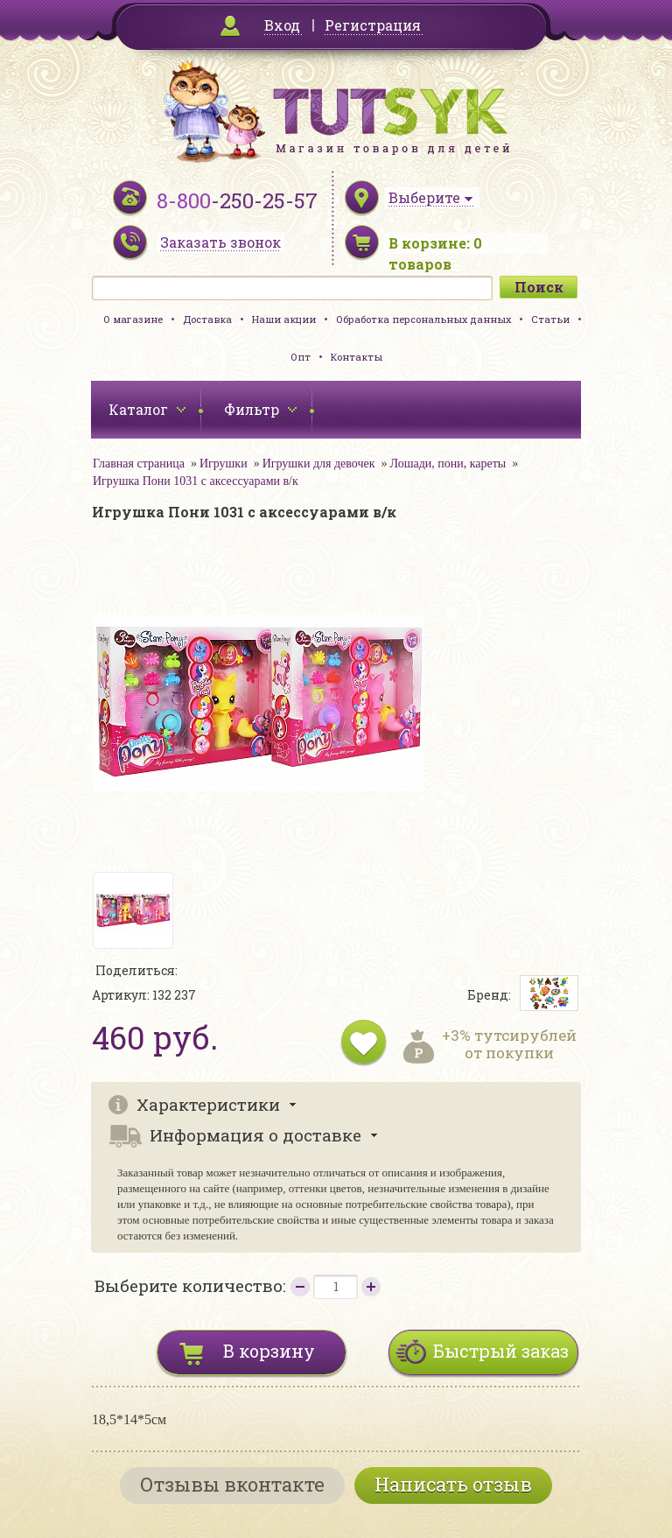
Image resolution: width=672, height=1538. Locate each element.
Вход (282, 25)
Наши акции (284, 319)
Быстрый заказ (501, 1350)
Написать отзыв (453, 1484)
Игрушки (224, 463)
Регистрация (373, 25)
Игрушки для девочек (318, 463)
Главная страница (139, 463)
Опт (300, 356)
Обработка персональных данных (423, 319)
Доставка (207, 319)
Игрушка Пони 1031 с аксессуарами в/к (195, 481)
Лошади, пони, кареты (448, 463)
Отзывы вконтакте (232, 1484)
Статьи (550, 319)
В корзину (269, 1350)
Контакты (356, 356)
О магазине (133, 319)
